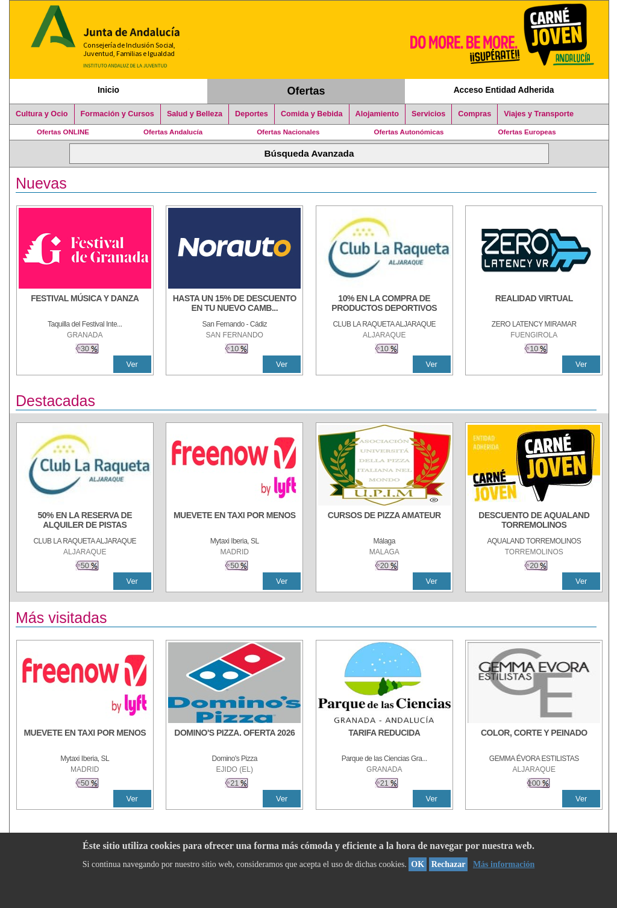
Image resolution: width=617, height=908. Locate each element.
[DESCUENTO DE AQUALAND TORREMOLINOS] (534, 521)
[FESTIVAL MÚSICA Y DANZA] (85, 304)
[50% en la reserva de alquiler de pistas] (85, 521)
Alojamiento (377, 114)
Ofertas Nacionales (288, 132)
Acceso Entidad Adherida (504, 90)
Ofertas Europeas (527, 132)
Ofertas (306, 91)
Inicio (108, 90)
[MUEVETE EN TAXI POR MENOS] (234, 521)
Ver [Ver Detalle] (132, 364)
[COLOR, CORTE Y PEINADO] (534, 738)
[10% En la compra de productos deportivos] (384, 304)
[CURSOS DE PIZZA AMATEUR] (384, 521)
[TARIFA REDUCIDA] (384, 738)
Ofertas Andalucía (172, 132)
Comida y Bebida (312, 114)
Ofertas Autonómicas (408, 132)
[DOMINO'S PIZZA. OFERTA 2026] (234, 738)
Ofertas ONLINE (63, 132)
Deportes (251, 114)
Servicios (428, 114)
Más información (503, 864)
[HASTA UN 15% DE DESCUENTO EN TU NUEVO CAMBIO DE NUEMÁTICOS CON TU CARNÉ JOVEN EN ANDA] (234, 304)
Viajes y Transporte (539, 114)
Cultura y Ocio (42, 114)
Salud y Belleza (194, 114)
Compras (474, 114)
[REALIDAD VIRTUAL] (534, 304)
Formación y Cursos (117, 114)
